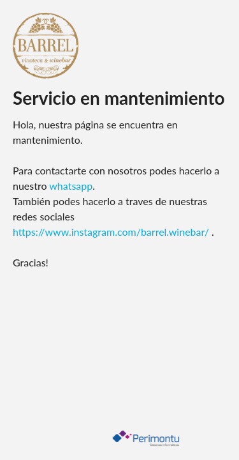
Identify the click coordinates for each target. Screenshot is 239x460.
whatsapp (70, 186)
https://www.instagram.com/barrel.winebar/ (112, 232)
